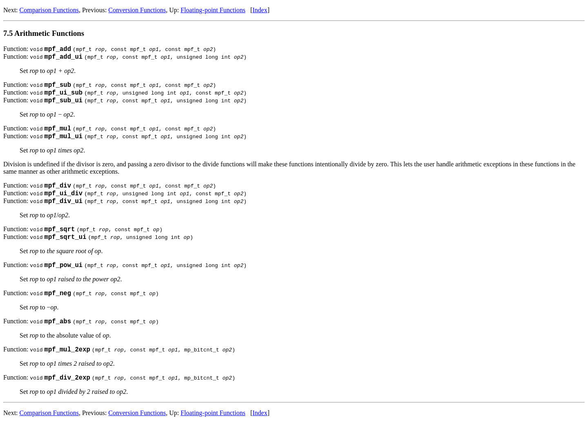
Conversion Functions (137, 10)
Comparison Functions (49, 10)
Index (259, 10)
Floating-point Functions (212, 10)
